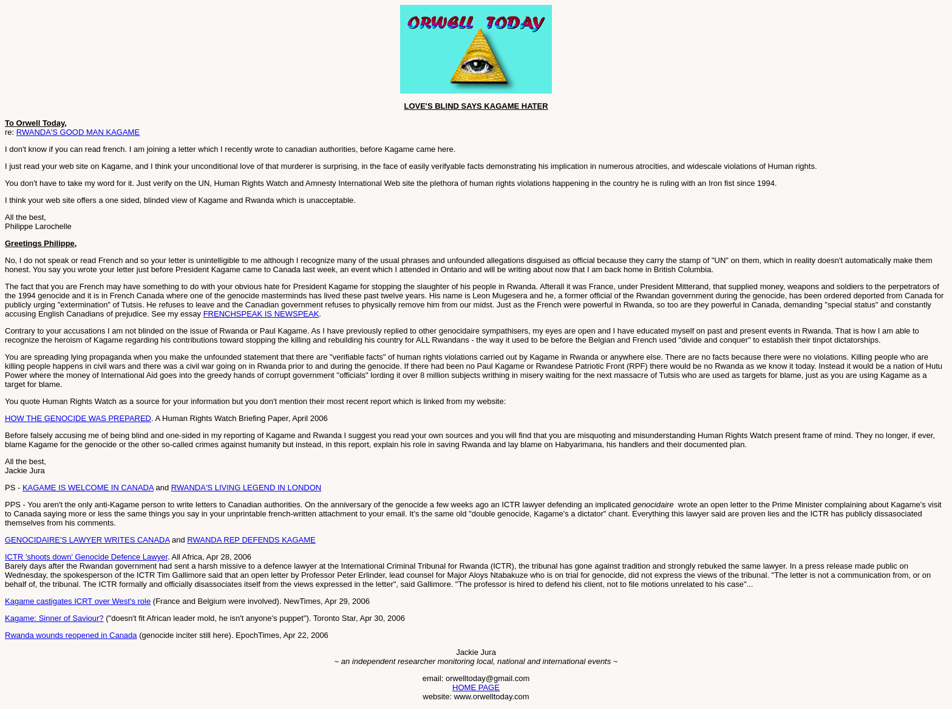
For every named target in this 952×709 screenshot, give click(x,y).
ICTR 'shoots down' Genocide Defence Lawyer (86, 556)
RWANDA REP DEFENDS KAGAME (251, 539)
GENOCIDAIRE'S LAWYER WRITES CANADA (87, 539)
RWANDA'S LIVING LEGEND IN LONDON (246, 487)
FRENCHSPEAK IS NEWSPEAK (261, 313)
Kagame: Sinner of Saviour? (54, 618)
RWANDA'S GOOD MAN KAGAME (78, 132)
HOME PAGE (476, 687)
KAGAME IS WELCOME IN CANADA (88, 487)
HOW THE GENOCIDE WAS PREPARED (78, 418)
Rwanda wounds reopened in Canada (71, 635)
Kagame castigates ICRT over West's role (78, 601)
